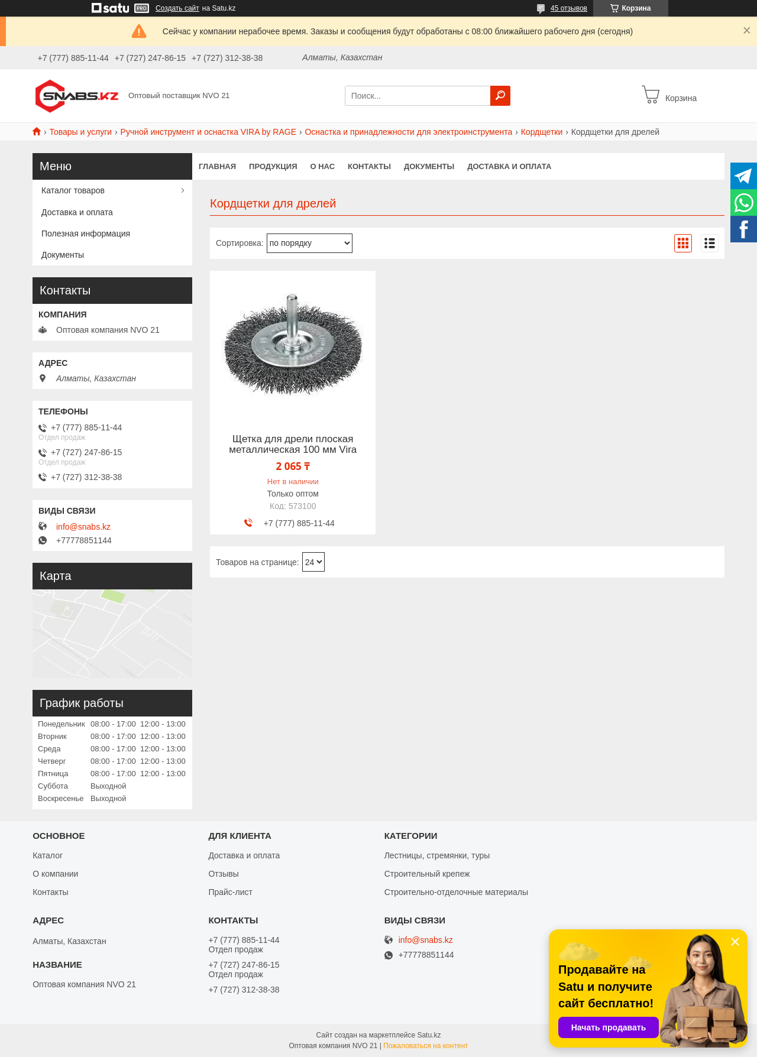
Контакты (369, 166)
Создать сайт (177, 8)
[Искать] (500, 96)
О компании (55, 873)
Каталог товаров (73, 190)
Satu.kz (429, 1035)
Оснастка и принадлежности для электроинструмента (408, 132)
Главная (217, 166)
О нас (322, 166)
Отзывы (223, 873)
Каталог (48, 855)
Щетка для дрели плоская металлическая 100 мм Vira (293, 444)
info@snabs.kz (83, 526)
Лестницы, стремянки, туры (437, 855)
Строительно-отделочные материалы (456, 892)
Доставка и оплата (509, 166)
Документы (429, 166)
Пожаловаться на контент (425, 1046)
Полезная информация (85, 233)
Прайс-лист (230, 892)
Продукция (273, 166)
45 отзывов (569, 8)
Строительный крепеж (427, 873)
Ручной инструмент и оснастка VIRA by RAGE (208, 132)
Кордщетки (542, 132)
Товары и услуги (80, 132)
